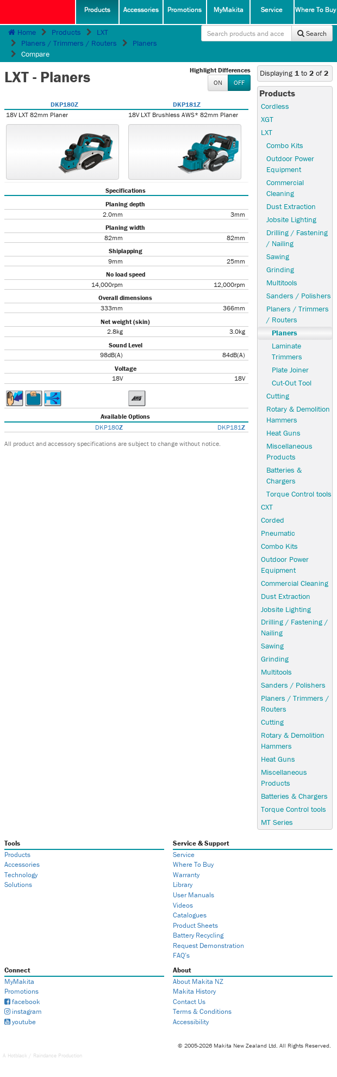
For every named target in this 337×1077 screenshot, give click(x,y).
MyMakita (229, 9)
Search (312, 33)
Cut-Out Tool (291, 383)
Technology (21, 874)
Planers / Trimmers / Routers (69, 43)
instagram (23, 1011)
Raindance (45, 1055)
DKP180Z (64, 104)
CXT (267, 507)
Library (182, 884)
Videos (183, 905)
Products (97, 9)
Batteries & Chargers (284, 475)
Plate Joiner (290, 370)
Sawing (277, 256)
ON (218, 82)
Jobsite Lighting (291, 219)
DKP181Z (187, 104)
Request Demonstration (208, 945)
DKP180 (109, 427)
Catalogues (190, 915)
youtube (20, 1021)
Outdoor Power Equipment (290, 164)
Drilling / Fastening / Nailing (297, 238)
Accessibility (191, 1021)
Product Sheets (195, 925)
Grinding (280, 269)
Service (272, 9)
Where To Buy (315, 9)
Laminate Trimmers (287, 351)
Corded (272, 520)
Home (22, 32)
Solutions (18, 884)
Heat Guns (283, 433)
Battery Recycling (198, 935)
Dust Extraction (291, 206)
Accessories (141, 9)
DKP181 (231, 427)
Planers (145, 43)
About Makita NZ (198, 981)
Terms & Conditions (202, 1011)
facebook (22, 1001)
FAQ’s (181, 955)
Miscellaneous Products (289, 451)
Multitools (281, 282)
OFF (239, 82)
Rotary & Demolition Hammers (298, 414)
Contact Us (189, 1001)
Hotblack (17, 1055)
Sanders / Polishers (298, 296)
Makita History (194, 991)
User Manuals (193, 894)
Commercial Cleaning (285, 188)
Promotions (184, 9)
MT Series (277, 822)
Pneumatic (278, 533)
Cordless (275, 106)
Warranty (186, 874)
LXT (102, 32)
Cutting (277, 396)
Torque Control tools (299, 494)
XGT (267, 119)
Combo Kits (284, 145)
